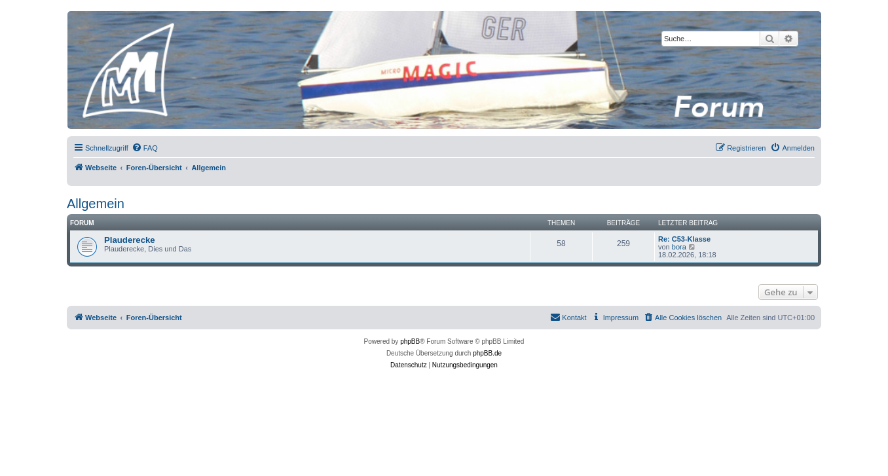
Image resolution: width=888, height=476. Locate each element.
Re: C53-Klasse (684, 239)
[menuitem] (145, 148)
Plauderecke (129, 240)
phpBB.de (487, 353)
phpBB (410, 341)
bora (679, 247)
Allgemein (95, 203)
